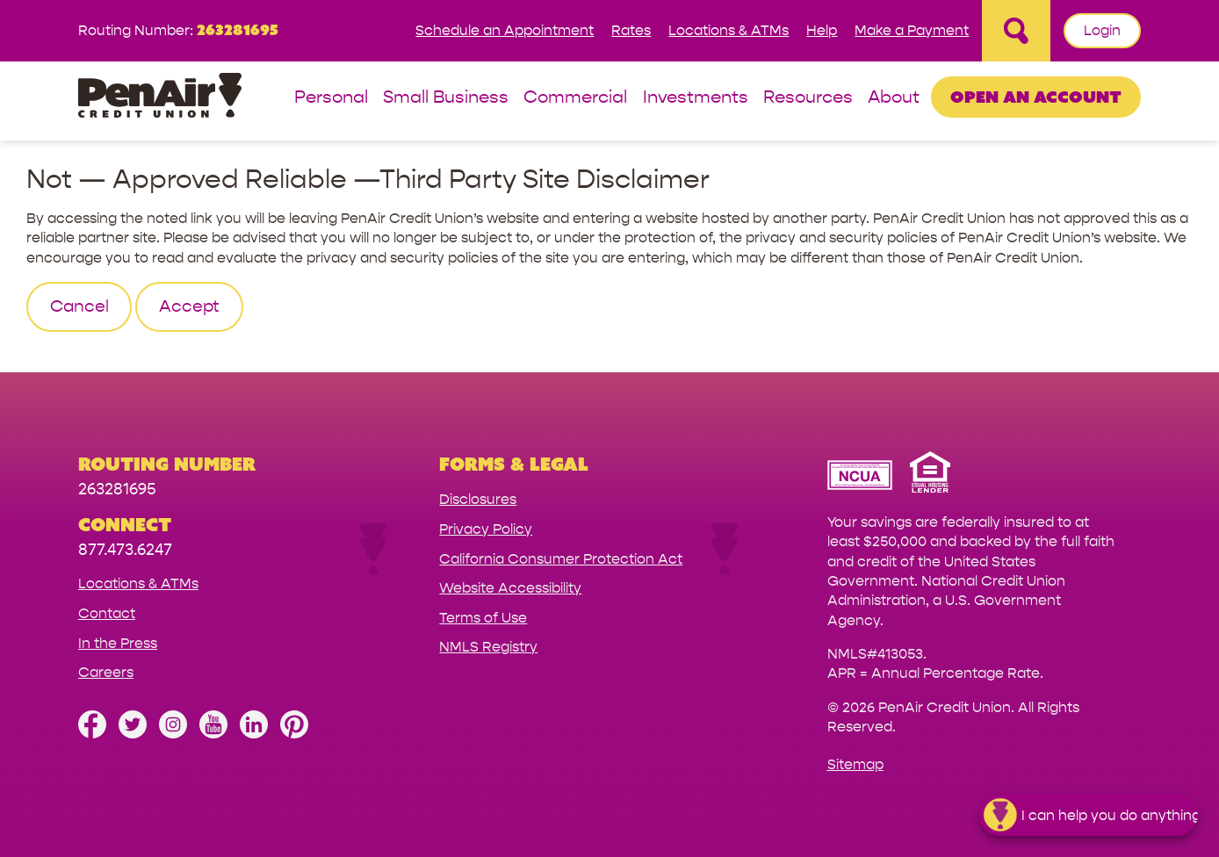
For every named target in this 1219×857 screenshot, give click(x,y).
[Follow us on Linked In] (254, 733)
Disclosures (477, 499)
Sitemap (855, 764)
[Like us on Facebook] (92, 733)
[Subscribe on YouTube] (213, 733)
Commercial (575, 98)
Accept (189, 306)
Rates (631, 30)
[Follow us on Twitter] (133, 733)
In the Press (117, 643)
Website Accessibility (510, 588)
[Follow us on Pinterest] (294, 733)
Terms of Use (483, 617)
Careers (105, 672)
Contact (106, 613)
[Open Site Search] (1016, 30)
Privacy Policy (485, 529)
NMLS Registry (488, 646)
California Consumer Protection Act (560, 559)
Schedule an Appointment (504, 30)
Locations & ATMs (728, 30)
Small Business (446, 98)
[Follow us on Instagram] (173, 733)
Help (821, 30)
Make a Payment (912, 30)
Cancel (79, 306)
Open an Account (1036, 96)
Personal (331, 98)
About (894, 98)
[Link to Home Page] (160, 98)
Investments (695, 98)
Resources (808, 98)
